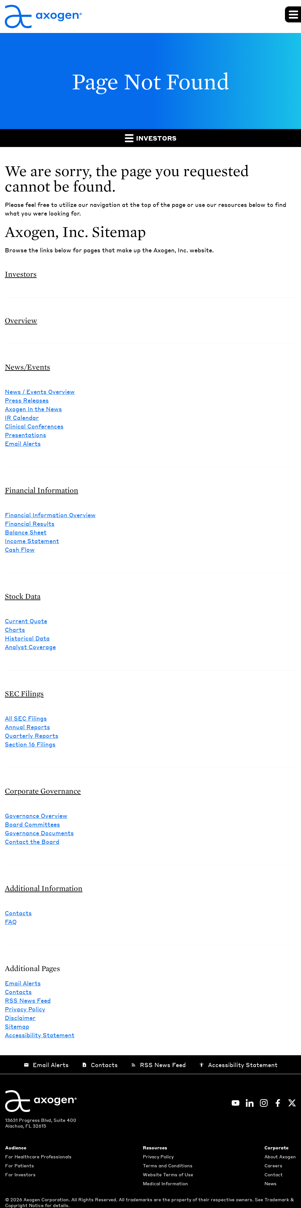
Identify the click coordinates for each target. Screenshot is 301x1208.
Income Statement (32, 540)
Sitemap (17, 1026)
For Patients (19, 1165)
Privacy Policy (25, 1009)
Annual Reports (27, 727)
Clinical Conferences (34, 426)
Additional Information (43, 888)
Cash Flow (20, 549)
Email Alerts (23, 443)
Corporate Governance (43, 791)
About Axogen (280, 1156)
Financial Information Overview (50, 514)
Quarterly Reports (31, 735)
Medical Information (165, 1183)
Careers (273, 1165)
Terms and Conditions (168, 1165)
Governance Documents (39, 833)
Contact (273, 1174)
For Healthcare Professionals (38, 1156)
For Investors (20, 1174)
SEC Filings (24, 693)
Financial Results (30, 523)
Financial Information (41, 490)
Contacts (18, 913)
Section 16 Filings (30, 744)
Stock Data (22, 596)
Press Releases (27, 400)
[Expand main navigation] (293, 14)
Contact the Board (32, 841)
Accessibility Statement (39, 1035)
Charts (15, 629)
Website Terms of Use (168, 1174)
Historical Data (27, 638)
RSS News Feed (28, 1000)
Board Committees (32, 824)
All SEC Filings (26, 718)
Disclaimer (20, 1017)
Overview (21, 320)
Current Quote (26, 620)
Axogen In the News (33, 408)
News (270, 1183)
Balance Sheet (26, 532)
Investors (150, 138)
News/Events (27, 366)
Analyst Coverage (30, 646)
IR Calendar (22, 417)
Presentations (25, 434)
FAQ (11, 921)
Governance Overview (36, 815)
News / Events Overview (40, 391)
